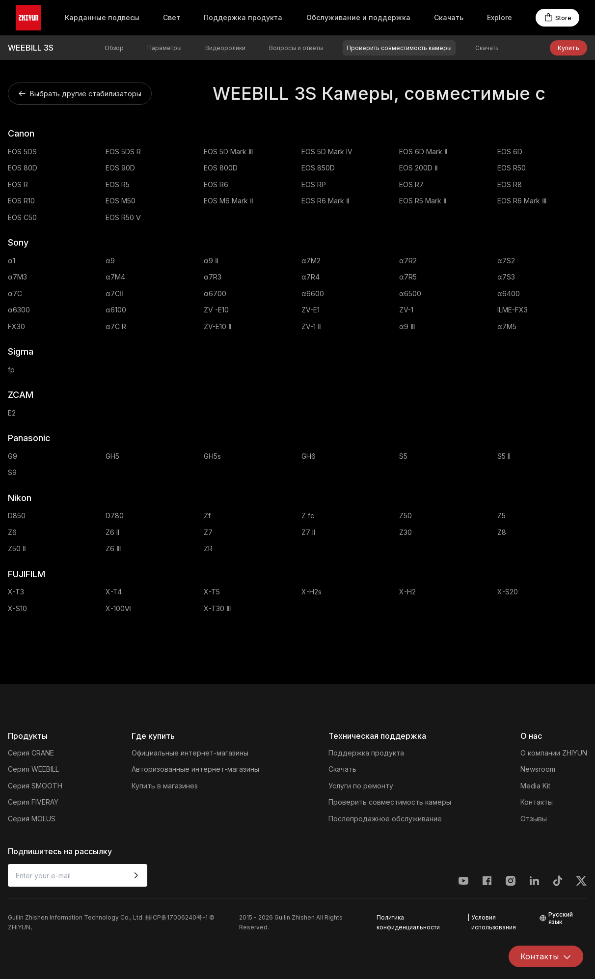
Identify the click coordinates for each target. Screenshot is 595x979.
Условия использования (493, 922)
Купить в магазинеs (165, 786)
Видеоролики (225, 48)
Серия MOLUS (31, 818)
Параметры (164, 48)
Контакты (536, 802)
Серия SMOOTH (35, 786)
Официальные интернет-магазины (190, 753)
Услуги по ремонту (360, 786)
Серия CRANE (31, 753)
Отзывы (533, 818)
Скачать (448, 17)
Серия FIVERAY (33, 802)
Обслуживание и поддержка (358, 17)
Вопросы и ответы (296, 48)
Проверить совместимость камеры (399, 48)
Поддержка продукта (243, 17)
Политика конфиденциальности (408, 922)
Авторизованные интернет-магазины (195, 769)
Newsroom (537, 769)
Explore (499, 17)
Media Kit (535, 786)
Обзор (114, 48)
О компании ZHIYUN (553, 753)
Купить (568, 48)
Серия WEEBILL (33, 769)
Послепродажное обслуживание (385, 818)
